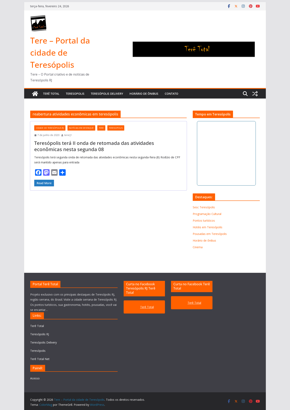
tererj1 (68, 135)
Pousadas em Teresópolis (210, 234)
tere (101, 128)
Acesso (35, 378)
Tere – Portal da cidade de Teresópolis (60, 52)
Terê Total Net (40, 359)
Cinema (198, 247)
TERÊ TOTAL (51, 93)
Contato (171, 93)
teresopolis (116, 128)
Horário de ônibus (143, 93)
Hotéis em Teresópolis (207, 227)
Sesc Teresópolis (204, 207)
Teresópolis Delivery (43, 342)
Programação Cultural (207, 214)
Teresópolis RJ (39, 334)
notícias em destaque (81, 128)
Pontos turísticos (204, 220)
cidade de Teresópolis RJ (50, 128)
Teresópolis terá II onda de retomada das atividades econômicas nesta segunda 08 (94, 146)
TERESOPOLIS (75, 93)
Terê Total (37, 326)
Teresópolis (38, 351)
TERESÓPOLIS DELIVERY (107, 93)
